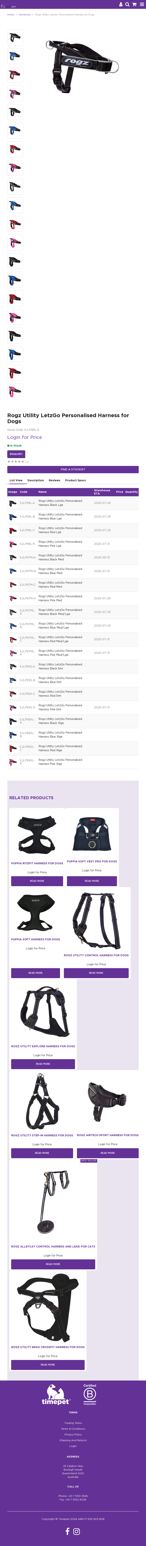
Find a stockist (73, 469)
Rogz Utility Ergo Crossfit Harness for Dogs (48, 1347)
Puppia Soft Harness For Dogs (35, 939)
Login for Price (24, 437)
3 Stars (16, 462)
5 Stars (23, 462)
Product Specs (75, 480)
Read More (37, 881)
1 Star (9, 462)
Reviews (54, 480)
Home (10, 15)
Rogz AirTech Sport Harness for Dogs (108, 1135)
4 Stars (19, 462)
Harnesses (25, 15)
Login (73, 1446)
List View (16, 480)
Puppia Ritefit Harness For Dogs (37, 863)
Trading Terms (73, 1423)
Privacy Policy (73, 1435)
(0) (27, 462)
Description (36, 480)
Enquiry (16, 454)
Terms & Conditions (73, 1429)
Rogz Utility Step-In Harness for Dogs (42, 1135)
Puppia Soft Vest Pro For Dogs (92, 861)
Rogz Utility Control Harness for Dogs (96, 955)
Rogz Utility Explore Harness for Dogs (43, 1046)
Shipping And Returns (73, 1440)
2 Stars (12, 462)
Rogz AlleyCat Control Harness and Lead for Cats (53, 1247)
